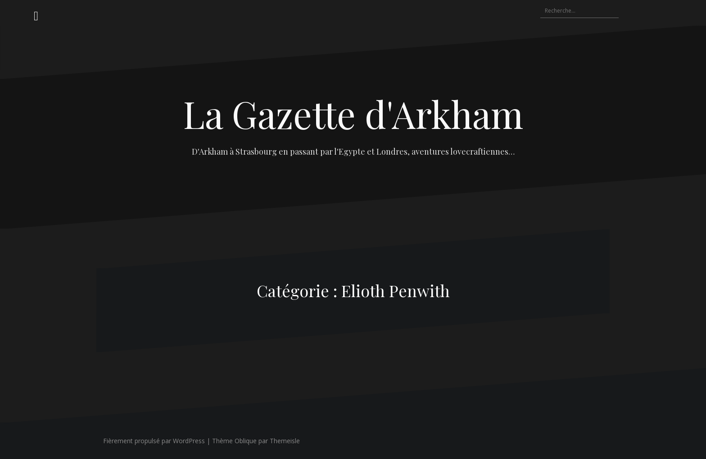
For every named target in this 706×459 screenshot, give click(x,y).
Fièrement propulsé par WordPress (154, 440)
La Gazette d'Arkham (353, 113)
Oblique (246, 440)
